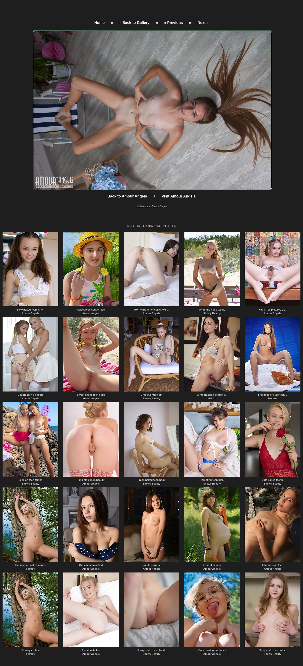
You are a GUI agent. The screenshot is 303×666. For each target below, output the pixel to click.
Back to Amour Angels (127, 196)
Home (99, 23)
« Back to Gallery (134, 23)
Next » (203, 23)
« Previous (173, 23)
